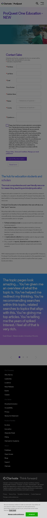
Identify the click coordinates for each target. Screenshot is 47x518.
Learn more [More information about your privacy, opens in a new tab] (12, 510)
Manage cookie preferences (16, 514)
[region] (23, 510)
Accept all (31, 514)
